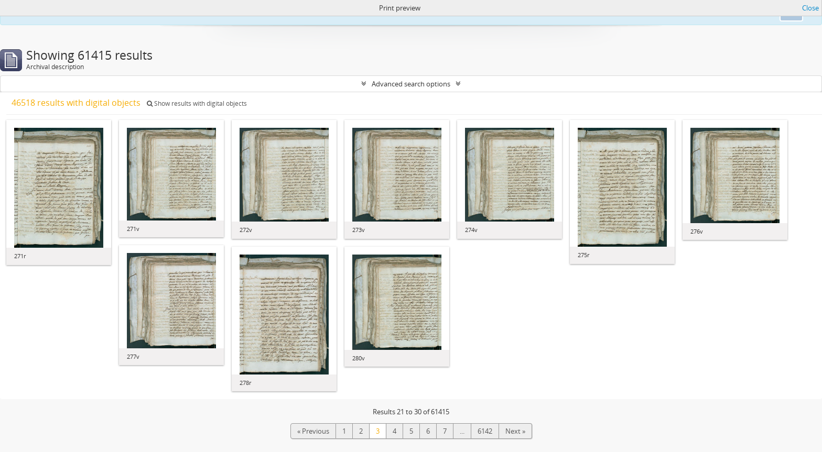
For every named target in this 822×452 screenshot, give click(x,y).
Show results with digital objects (197, 103)
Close (810, 8)
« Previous (313, 431)
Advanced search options (411, 84)
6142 (485, 431)
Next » (515, 431)
